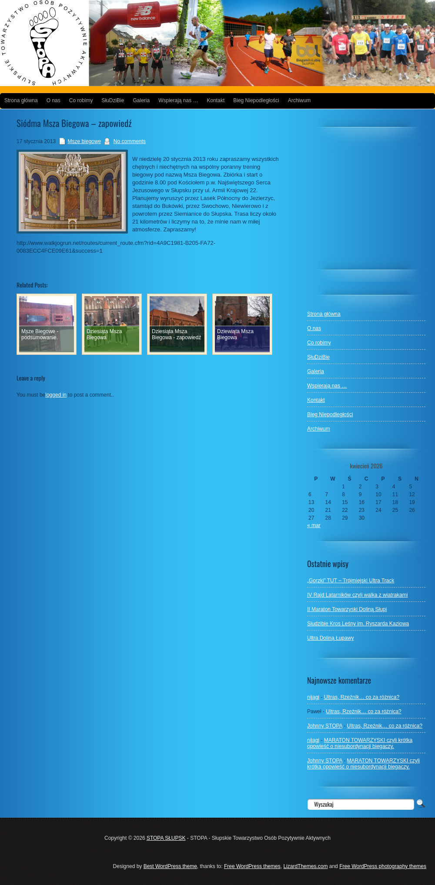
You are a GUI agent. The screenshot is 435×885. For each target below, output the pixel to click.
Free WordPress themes (252, 866)
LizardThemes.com (305, 866)
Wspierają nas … (178, 100)
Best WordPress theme (170, 866)
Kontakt (216, 100)
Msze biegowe (84, 141)
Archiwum (299, 100)
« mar (314, 525)
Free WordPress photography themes (382, 866)
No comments (130, 141)
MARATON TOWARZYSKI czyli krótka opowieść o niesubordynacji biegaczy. (359, 743)
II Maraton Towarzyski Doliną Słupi (347, 609)
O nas (53, 100)
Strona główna (21, 100)
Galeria (141, 100)
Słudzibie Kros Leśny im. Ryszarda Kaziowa (358, 624)
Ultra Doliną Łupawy (330, 638)
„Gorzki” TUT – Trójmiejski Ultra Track (350, 581)
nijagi (313, 697)
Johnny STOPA (324, 726)
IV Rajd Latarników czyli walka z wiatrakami (357, 595)
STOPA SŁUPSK (166, 838)
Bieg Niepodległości (256, 100)
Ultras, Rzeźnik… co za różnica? (361, 697)
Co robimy (81, 100)
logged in (56, 395)
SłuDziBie (112, 100)
